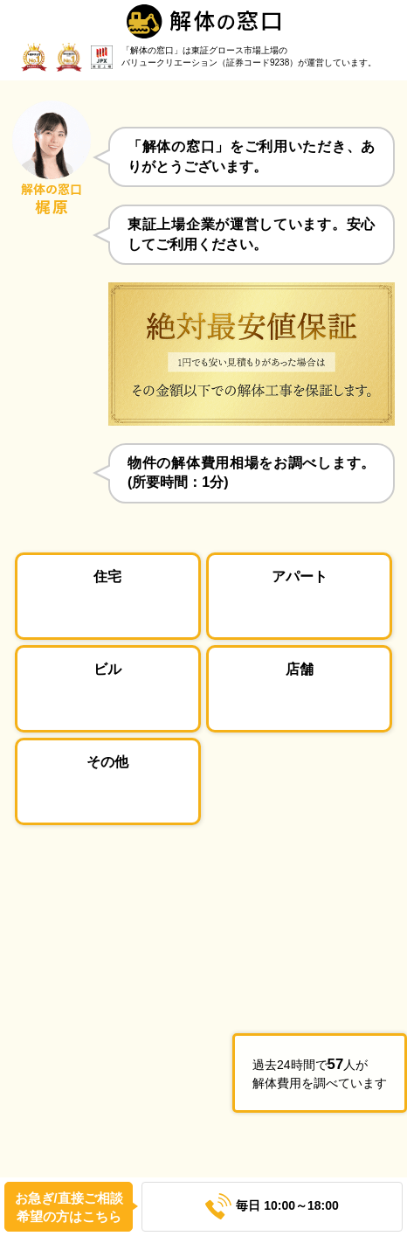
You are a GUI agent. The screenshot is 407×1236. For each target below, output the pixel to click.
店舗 (300, 669)
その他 (107, 761)
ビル (107, 669)
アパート (300, 576)
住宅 (107, 576)
